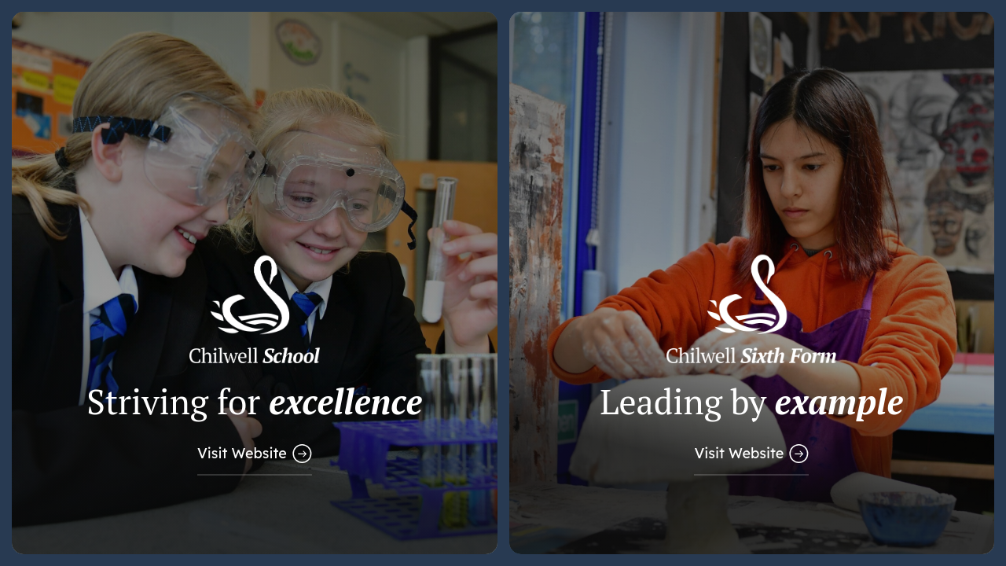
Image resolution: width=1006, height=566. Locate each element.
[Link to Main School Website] (254, 283)
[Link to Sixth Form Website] (752, 283)
